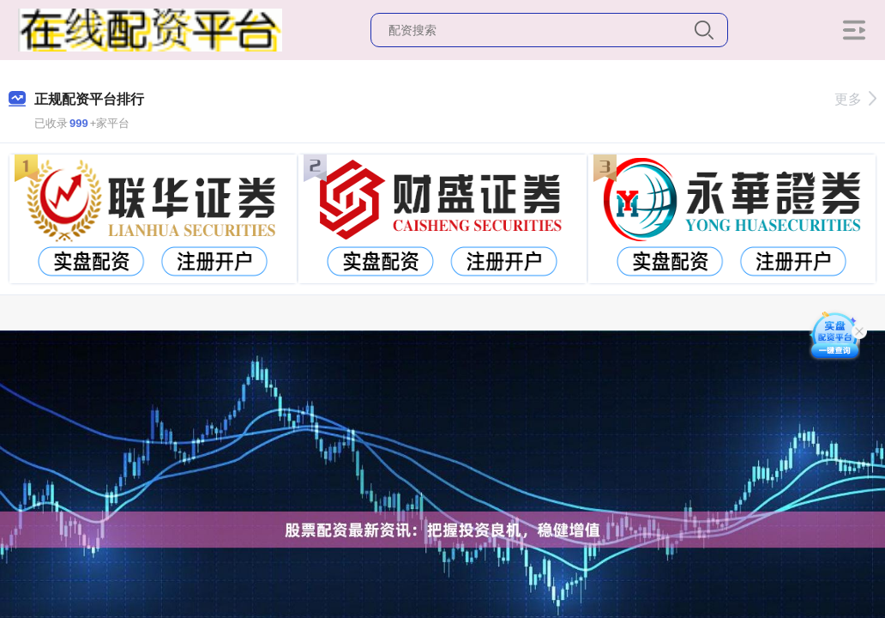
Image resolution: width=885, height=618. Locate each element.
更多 (855, 99)
